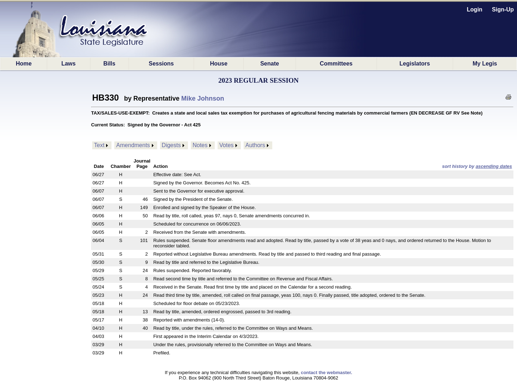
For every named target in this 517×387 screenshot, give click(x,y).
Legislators (414, 64)
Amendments (133, 145)
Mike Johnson (202, 98)
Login (475, 9)
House (219, 64)
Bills (109, 64)
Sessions (161, 64)
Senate (269, 64)
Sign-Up (503, 9)
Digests (171, 145)
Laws (68, 64)
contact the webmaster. (326, 372)
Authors (255, 145)
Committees (336, 64)
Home (23, 64)
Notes (200, 145)
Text (99, 145)
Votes (226, 145)
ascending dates (494, 166)
